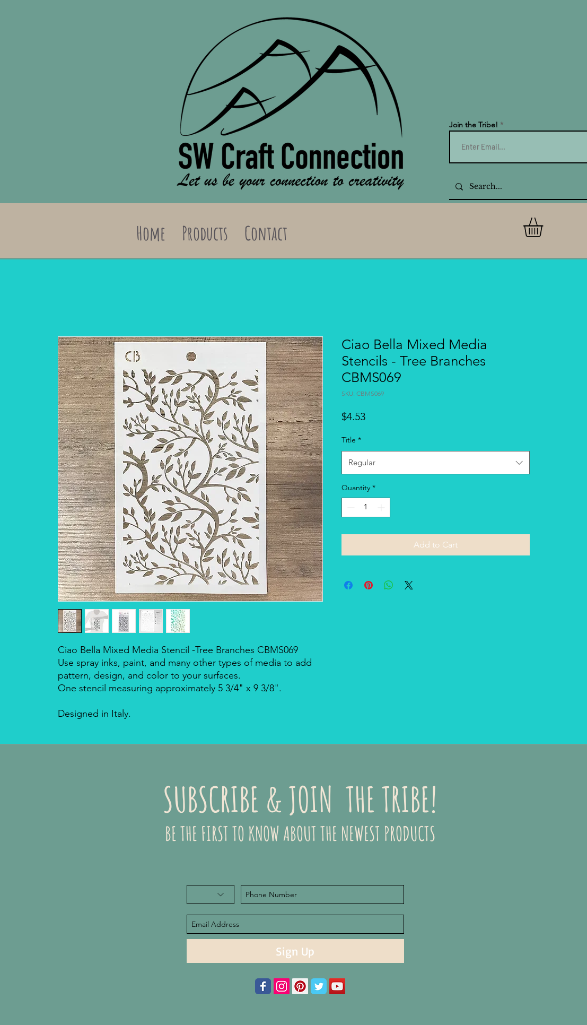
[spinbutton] (365, 507)
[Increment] (382, 507)
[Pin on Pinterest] (368, 585)
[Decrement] (349, 507)
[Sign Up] (295, 951)
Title (351, 440)
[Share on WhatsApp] (388, 585)
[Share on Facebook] (348, 585)
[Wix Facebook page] (263, 986)
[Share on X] (408, 585)
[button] (544, 227)
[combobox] (435, 462)
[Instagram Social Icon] (282, 986)
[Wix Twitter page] (319, 986)
